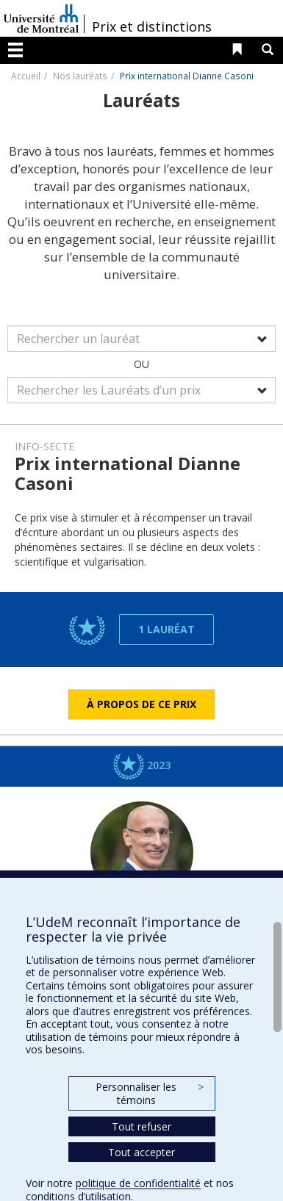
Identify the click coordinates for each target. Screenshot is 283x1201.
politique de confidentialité (138, 1183)
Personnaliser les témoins (149, 1093)
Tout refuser (141, 1126)
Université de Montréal (41, 18)
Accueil (25, 76)
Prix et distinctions (152, 26)
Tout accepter (141, 1152)
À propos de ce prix (141, 704)
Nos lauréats (80, 76)
